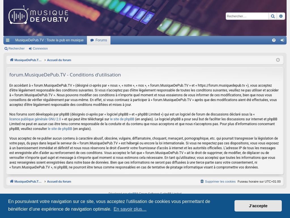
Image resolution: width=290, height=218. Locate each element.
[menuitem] (274, 40)
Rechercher (16, 48)
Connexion (40, 48)
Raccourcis (9, 41)
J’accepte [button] (258, 206)
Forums (101, 40)
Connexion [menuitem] (284, 41)
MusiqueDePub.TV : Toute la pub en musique (49, 40)
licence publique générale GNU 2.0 (35, 119)
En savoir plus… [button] (130, 209)
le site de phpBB (122, 119)
